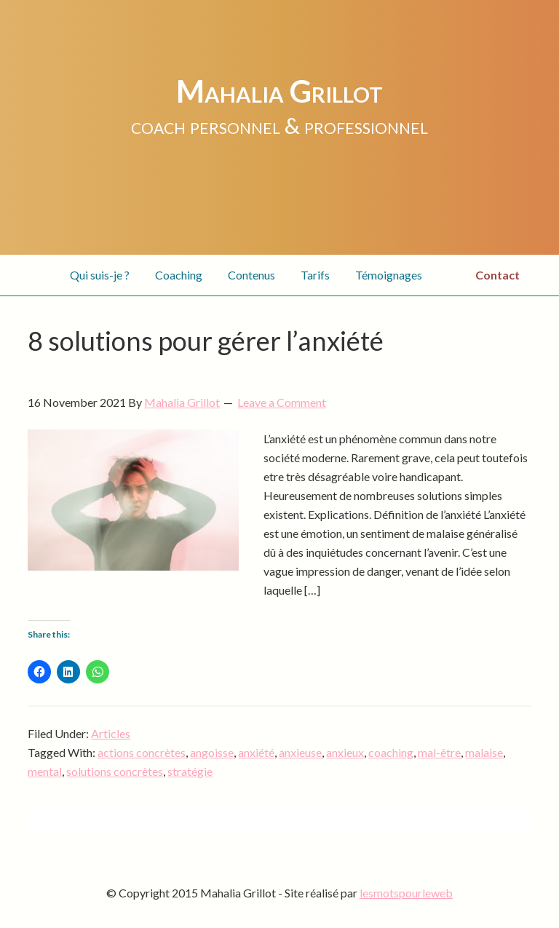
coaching (390, 752)
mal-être (439, 752)
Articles (110, 733)
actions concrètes (142, 752)
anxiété (256, 752)
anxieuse (300, 752)
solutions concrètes (114, 771)
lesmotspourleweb (406, 893)
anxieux (345, 752)
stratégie (190, 771)
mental (45, 771)
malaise (484, 752)
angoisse (212, 752)
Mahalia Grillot (279, 91)
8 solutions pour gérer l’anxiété (206, 341)
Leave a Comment (281, 402)
